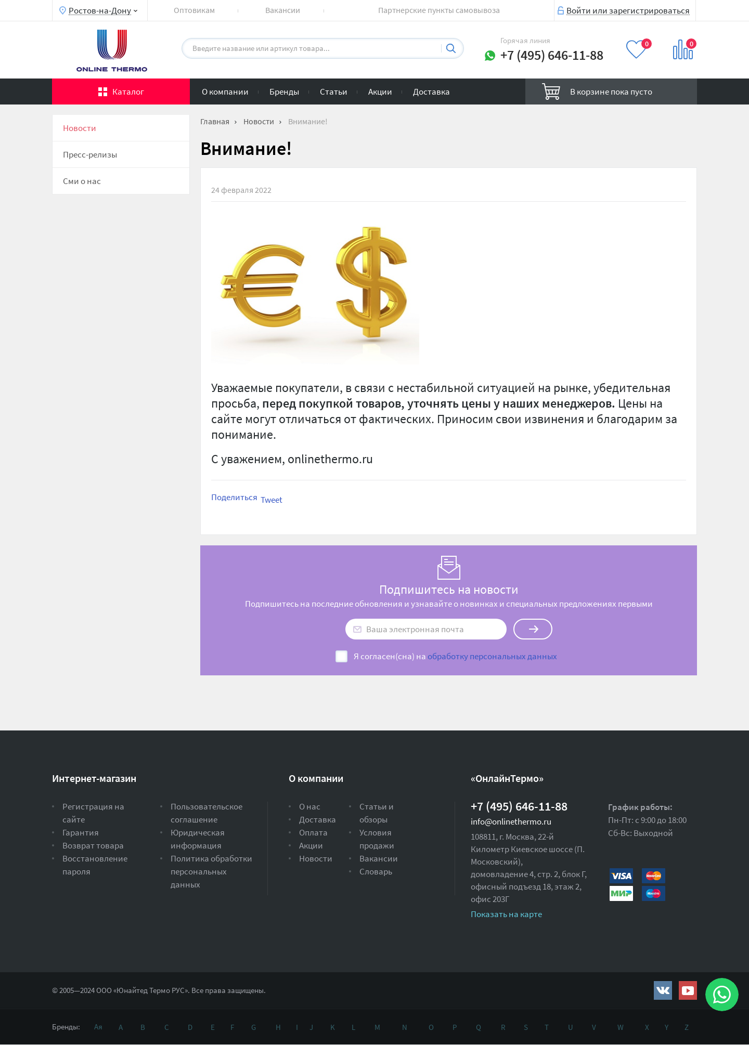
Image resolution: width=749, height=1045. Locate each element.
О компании (225, 91)
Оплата (313, 832)
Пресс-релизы (90, 154)
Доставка (431, 91)
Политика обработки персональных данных (211, 871)
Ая (98, 1026)
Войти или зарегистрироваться (628, 10)
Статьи (333, 91)
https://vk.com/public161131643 (663, 990)
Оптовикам (194, 10)
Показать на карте (506, 914)
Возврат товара (93, 845)
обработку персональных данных (492, 656)
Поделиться (234, 497)
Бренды (284, 91)
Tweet (271, 499)
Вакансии (282, 10)
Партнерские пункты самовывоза (439, 10)
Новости (79, 128)
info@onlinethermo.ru (511, 821)
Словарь (375, 871)
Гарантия (80, 832)
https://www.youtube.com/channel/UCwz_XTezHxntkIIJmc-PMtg (688, 990)
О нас (309, 806)
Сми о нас (82, 181)
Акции (380, 91)
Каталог (128, 91)
